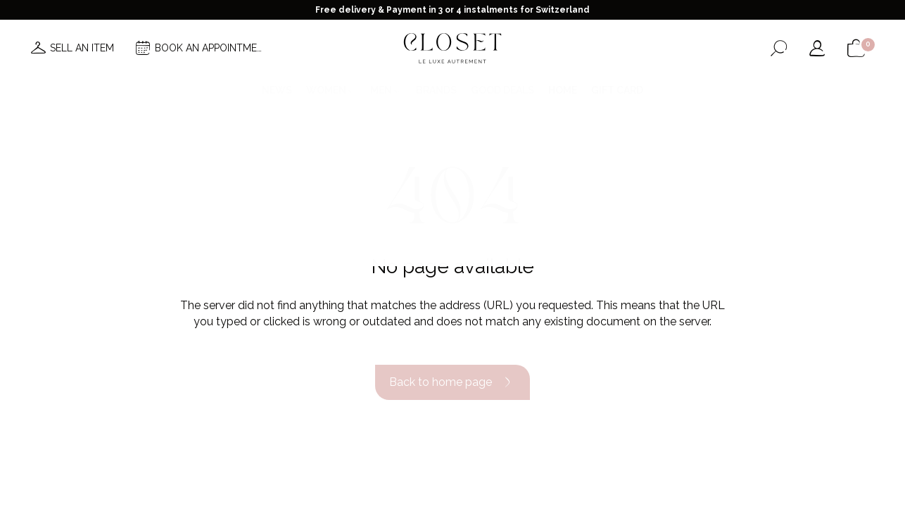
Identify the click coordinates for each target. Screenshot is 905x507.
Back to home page (452, 382)
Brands (436, 90)
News (277, 90)
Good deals (502, 90)
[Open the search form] (779, 48)
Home (562, 90)
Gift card (617, 90)
